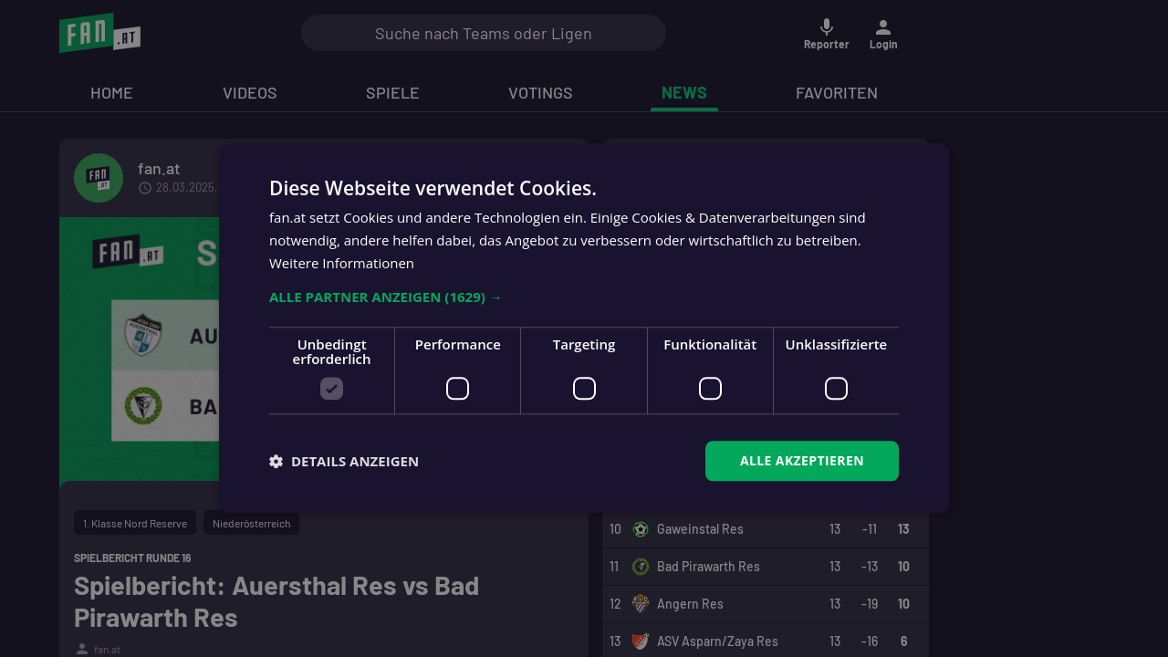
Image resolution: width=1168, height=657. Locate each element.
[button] (584, 296)
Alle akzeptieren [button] (802, 460)
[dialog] (584, 328)
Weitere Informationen (341, 263)
